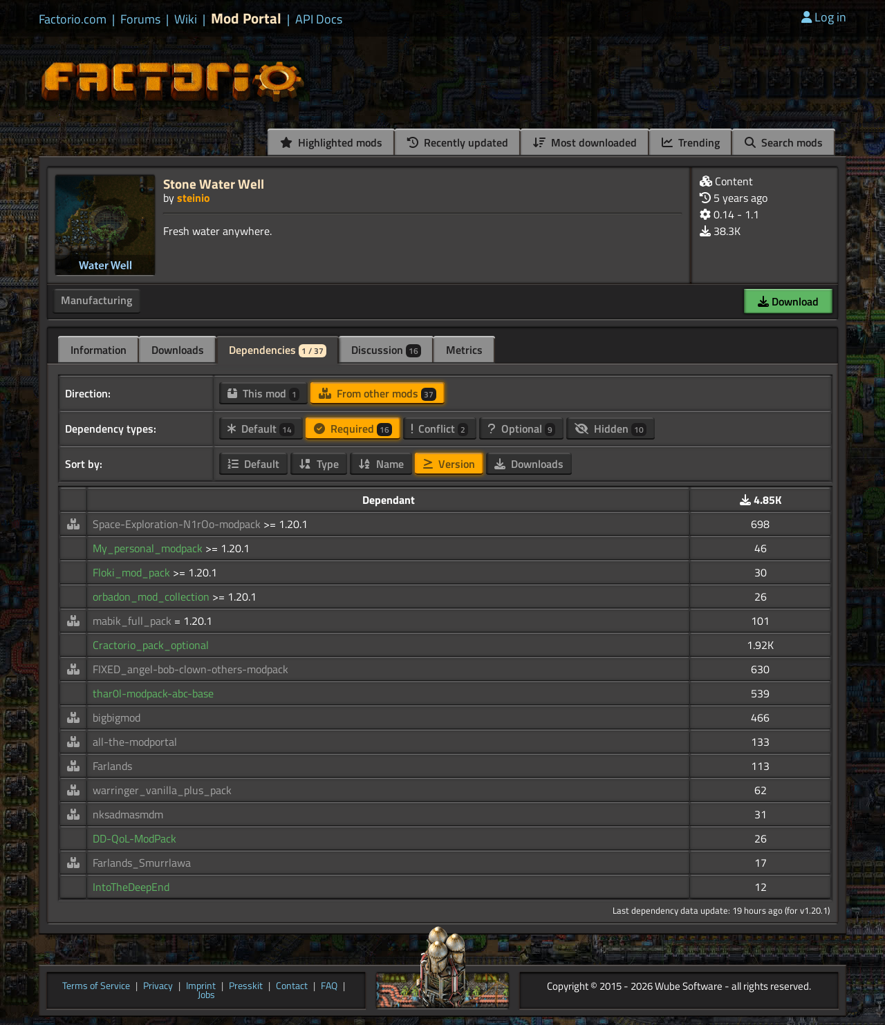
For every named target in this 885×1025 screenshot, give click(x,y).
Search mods (784, 142)
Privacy (158, 986)
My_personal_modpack (149, 548)
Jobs (206, 995)
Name (381, 463)
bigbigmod (116, 717)
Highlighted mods (331, 142)
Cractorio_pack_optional (151, 645)
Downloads (177, 349)
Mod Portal (246, 18)
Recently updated (457, 142)
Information (99, 349)
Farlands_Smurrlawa (142, 862)
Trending (691, 142)
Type (319, 463)
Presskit (246, 986)
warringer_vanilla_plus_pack (162, 790)
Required (353, 428)
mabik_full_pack (133, 620)
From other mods (377, 393)
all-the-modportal (135, 741)
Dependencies (277, 349)
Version (449, 463)
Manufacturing (96, 300)
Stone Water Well (213, 183)
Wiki (185, 19)
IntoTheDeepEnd (131, 886)
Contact (292, 986)
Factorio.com (72, 19)
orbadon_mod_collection (152, 596)
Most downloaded (585, 142)
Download (788, 301)
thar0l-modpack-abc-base (153, 693)
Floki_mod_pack (133, 572)
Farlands (112, 766)
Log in (823, 17)
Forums (140, 19)
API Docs (318, 19)
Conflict (439, 428)
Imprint (201, 986)
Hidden (610, 428)
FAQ (329, 986)
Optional (521, 428)
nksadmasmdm (128, 814)
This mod (263, 393)
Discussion (386, 349)
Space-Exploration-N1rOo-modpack (178, 524)
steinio (193, 197)
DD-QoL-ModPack (134, 838)
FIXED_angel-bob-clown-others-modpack (190, 669)
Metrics (464, 349)
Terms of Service (96, 986)
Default (261, 428)
